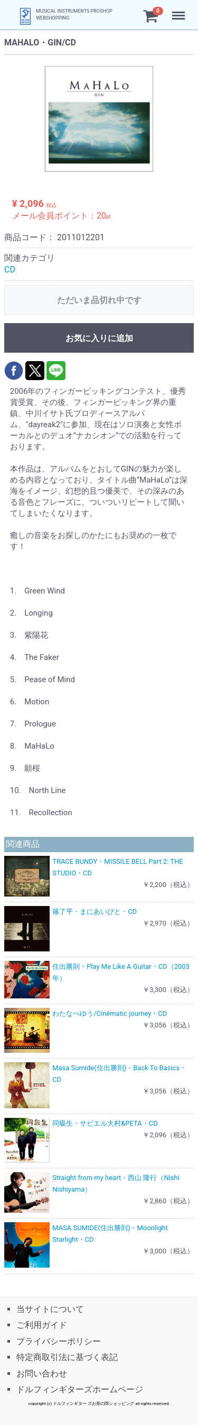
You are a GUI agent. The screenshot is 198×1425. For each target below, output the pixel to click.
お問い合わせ (41, 1373)
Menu (179, 10)
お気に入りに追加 (99, 338)
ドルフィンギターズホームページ (79, 1389)
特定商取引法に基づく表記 (67, 1357)
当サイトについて (50, 1309)
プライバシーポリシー (58, 1341)
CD (9, 270)
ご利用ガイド (41, 1325)
